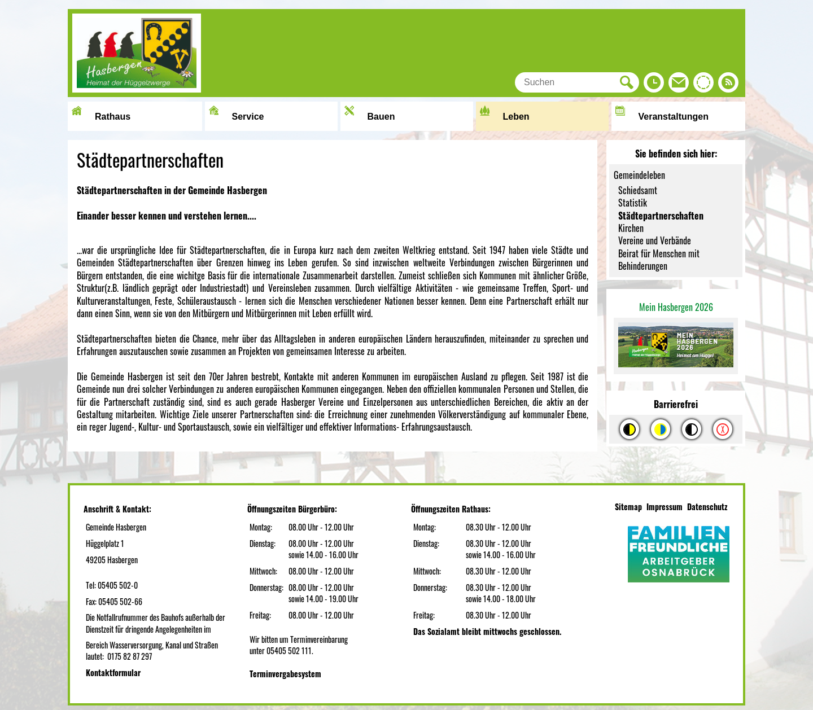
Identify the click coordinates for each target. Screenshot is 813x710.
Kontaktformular (113, 672)
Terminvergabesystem (285, 674)
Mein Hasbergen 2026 (676, 307)
